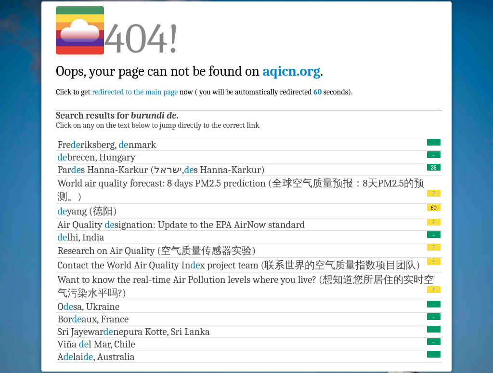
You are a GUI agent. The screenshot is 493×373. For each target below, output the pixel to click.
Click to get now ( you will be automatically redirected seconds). (204, 71)
